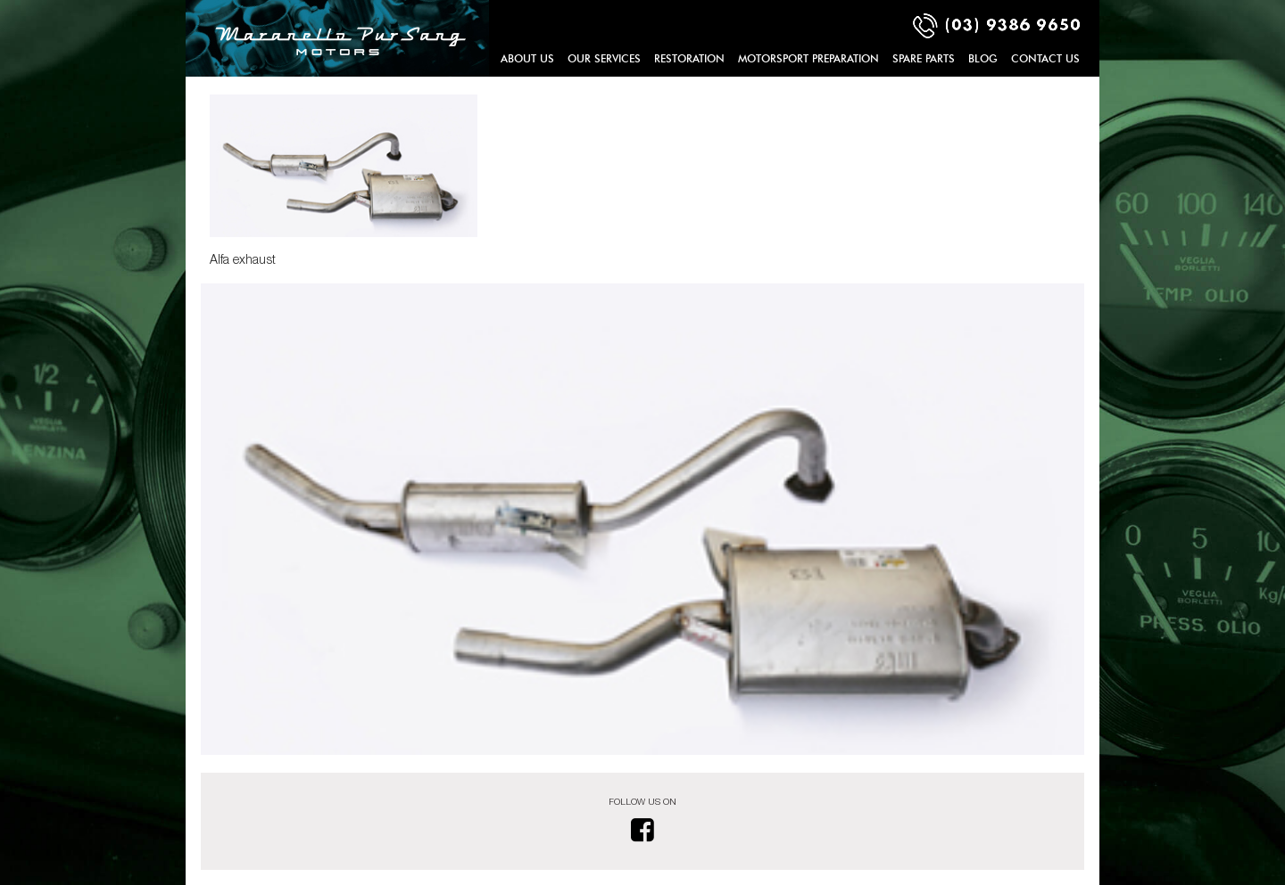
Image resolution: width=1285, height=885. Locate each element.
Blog (983, 58)
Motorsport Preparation (808, 58)
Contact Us (1045, 58)
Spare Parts (923, 58)
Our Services (604, 58)
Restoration (689, 58)
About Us (527, 58)
